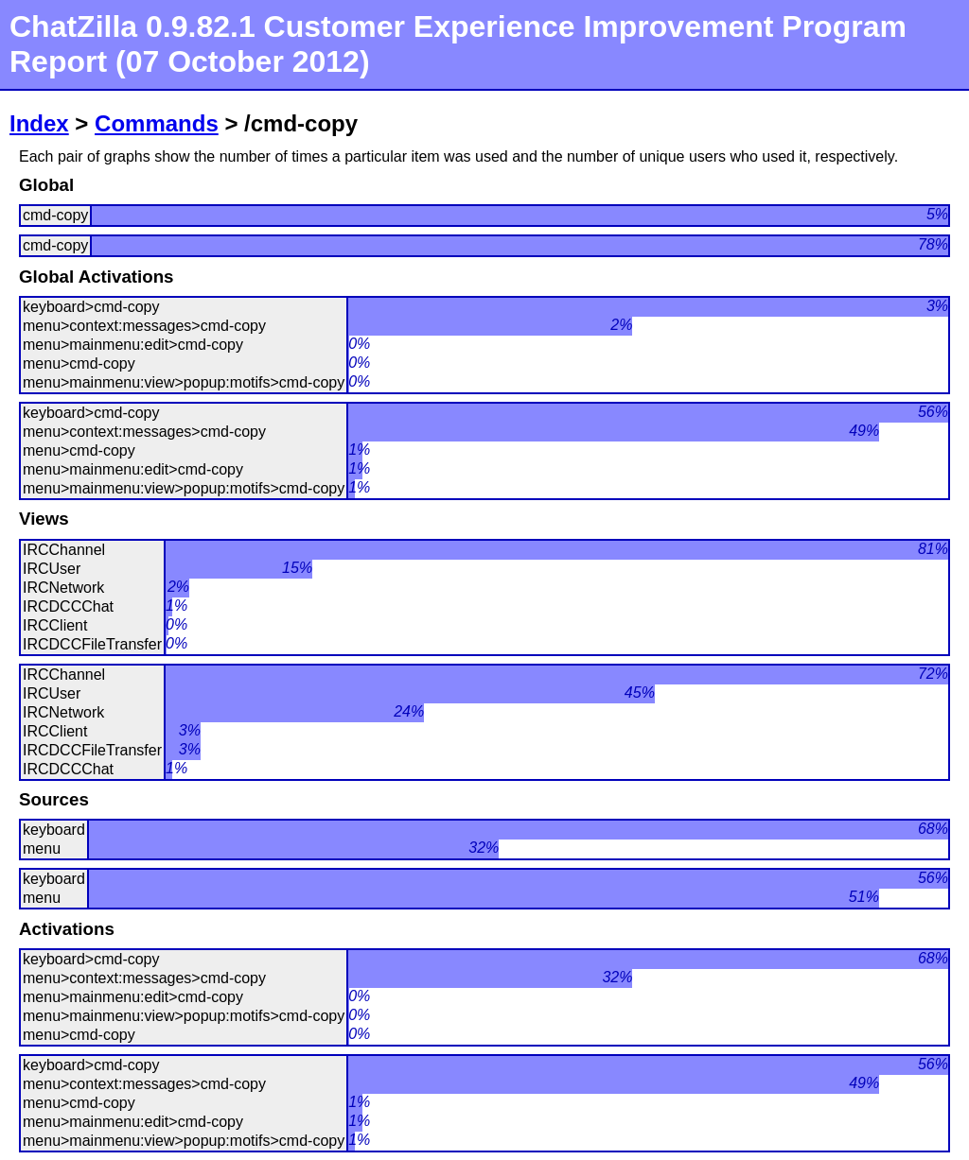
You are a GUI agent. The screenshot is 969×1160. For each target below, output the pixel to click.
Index (39, 123)
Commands (157, 123)
